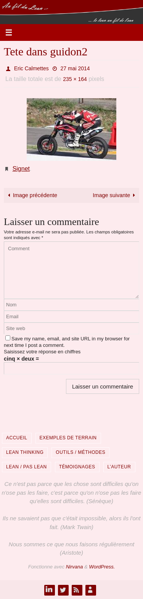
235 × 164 (75, 79)
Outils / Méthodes (80, 452)
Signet (21, 168)
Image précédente (31, 195)
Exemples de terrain (68, 437)
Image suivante (115, 195)
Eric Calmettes (31, 68)
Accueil (16, 437)
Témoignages (77, 466)
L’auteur (119, 466)
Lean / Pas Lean (26, 466)
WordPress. (102, 567)
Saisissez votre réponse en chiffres (42, 352)
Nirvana (74, 567)
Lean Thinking (24, 452)
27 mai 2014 (75, 68)
